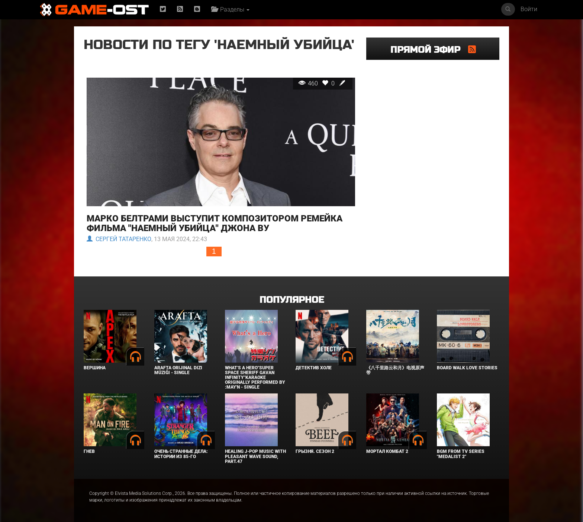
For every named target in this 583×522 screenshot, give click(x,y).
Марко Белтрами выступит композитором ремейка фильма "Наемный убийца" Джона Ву (214, 223)
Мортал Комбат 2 (387, 451)
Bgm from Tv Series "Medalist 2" (460, 454)
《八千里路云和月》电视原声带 (395, 370)
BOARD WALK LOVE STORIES (467, 367)
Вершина (95, 367)
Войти (529, 9)
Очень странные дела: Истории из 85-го (181, 454)
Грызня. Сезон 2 (315, 451)
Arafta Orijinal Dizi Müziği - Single (178, 370)
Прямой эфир (429, 50)
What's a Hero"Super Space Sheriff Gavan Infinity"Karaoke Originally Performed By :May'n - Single (255, 377)
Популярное (292, 300)
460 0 (323, 83)
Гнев (89, 451)
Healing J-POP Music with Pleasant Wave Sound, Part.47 (255, 456)
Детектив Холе (314, 367)
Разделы (230, 9)
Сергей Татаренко (119, 239)
